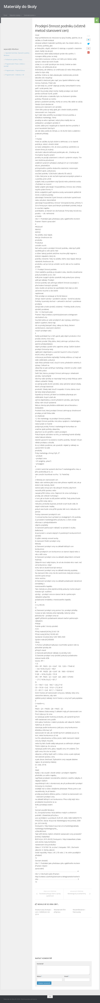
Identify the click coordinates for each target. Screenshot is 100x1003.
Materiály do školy (20, 6)
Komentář (40, 964)
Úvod (5, 15)
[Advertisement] (63, 938)
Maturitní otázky (15, 15)
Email (66, 976)
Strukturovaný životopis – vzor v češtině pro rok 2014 (43, 912)
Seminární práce (29, 15)
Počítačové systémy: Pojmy (13, 59)
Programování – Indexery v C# (14, 75)
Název (39, 976)
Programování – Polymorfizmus (15, 70)
